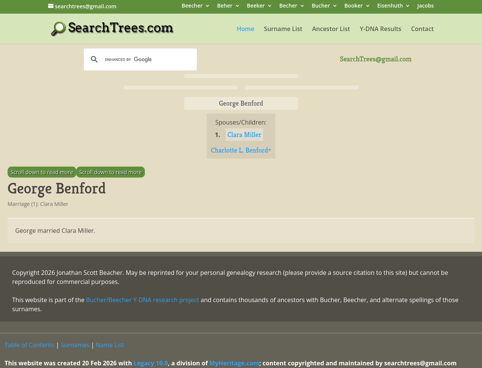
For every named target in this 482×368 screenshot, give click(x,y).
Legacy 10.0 (150, 363)
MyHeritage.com (234, 363)
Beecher (192, 6)
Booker (353, 6)
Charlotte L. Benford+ (241, 150)
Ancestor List (331, 29)
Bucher (321, 6)
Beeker (256, 6)
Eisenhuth (390, 6)
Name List (110, 345)
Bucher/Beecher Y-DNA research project (142, 300)
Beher (224, 6)
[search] (139, 59)
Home (245, 29)
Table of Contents (29, 345)
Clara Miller (244, 134)
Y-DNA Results (381, 29)
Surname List (283, 29)
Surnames (75, 345)
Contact (422, 29)
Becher (288, 6)
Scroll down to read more (42, 172)
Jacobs (426, 6)
